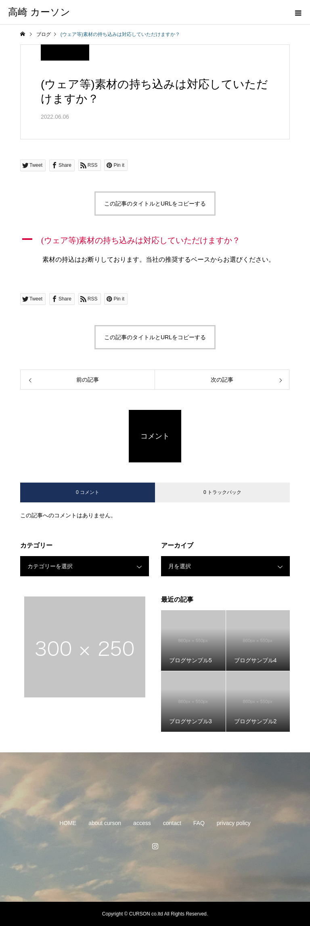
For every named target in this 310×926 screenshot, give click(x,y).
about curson (104, 823)
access (142, 823)
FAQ (199, 823)
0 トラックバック (222, 492)
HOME (67, 823)
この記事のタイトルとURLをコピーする (155, 203)
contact (172, 823)
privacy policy (234, 823)
